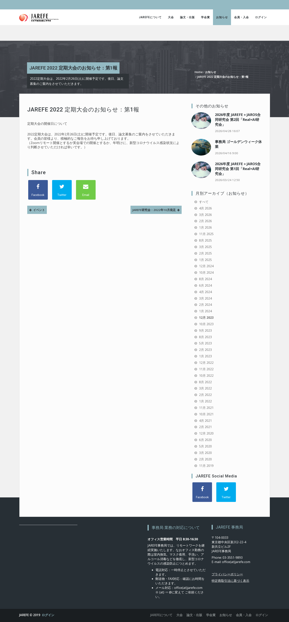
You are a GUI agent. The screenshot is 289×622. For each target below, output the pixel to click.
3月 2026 (205, 215)
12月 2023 (206, 317)
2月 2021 (205, 427)
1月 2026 (205, 227)
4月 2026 (205, 208)
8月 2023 (205, 337)
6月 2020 (205, 440)
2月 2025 (205, 253)
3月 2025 (205, 247)
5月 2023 (205, 343)
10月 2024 (206, 272)
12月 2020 (206, 433)
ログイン (261, 17)
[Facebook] (38, 190)
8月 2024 (205, 279)
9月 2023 (205, 330)
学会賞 (205, 17)
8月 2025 (205, 240)
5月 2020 (205, 446)
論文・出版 (187, 17)
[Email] (86, 190)
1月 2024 (205, 311)
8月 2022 (205, 382)
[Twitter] (62, 190)
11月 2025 (206, 234)
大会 (171, 17)
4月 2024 (205, 292)
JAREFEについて (150, 17)
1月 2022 (205, 401)
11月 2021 (206, 408)
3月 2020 (205, 453)
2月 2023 (205, 350)
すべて (203, 202)
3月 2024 (205, 298)
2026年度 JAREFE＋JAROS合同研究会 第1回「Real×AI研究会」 (238, 168)
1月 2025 (205, 260)
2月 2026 (205, 221)
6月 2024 (205, 285)
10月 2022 (206, 375)
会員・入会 (241, 17)
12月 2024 (206, 266)
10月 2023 (206, 324)
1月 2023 (205, 356)
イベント (39, 210)
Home (199, 72)
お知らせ (222, 17)
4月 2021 (205, 420)
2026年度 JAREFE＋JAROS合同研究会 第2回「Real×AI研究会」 (238, 119)
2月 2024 (205, 304)
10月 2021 (206, 414)
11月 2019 (206, 466)
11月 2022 (206, 369)
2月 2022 (205, 395)
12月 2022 (206, 362)
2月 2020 (205, 459)
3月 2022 (205, 388)
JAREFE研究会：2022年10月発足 (154, 210)
